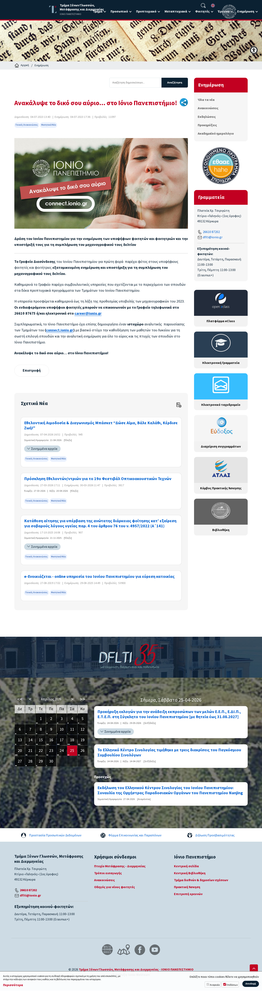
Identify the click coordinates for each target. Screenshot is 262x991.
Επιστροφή (32, 370)
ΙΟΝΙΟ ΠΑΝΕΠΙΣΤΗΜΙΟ (177, 970)
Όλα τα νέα (206, 100)
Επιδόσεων (232, 985)
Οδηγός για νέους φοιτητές (114, 887)
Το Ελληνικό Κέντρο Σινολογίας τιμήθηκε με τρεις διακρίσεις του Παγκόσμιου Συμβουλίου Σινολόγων (169, 753)
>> (82, 699)
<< (20, 699)
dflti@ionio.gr (212, 237)
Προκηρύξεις (207, 125)
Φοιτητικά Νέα (48, 125)
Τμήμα (97, 11)
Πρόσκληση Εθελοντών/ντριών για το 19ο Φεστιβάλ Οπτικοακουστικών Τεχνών (97, 479)
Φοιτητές (202, 11)
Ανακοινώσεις (208, 108)
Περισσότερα (13, 985)
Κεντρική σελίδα (186, 866)
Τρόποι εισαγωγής (108, 873)
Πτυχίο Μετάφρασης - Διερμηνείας (120, 866)
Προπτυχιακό (146, 11)
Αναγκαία (215, 985)
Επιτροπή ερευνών (188, 894)
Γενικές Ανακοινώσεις (27, 125)
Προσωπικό (119, 11)
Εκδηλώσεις (207, 117)
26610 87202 (211, 232)
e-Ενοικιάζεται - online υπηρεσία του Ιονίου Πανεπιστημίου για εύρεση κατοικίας (99, 577)
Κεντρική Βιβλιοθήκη (190, 873)
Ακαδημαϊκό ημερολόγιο (216, 133)
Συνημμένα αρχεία (44, 449)
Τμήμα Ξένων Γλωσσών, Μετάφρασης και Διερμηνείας (119, 970)
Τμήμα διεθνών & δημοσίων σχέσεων (201, 880)
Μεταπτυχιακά (176, 11)
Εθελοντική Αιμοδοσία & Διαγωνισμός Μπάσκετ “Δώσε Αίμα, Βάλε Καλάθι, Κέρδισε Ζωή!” (101, 426)
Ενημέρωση (245, 11)
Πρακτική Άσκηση (187, 887)
